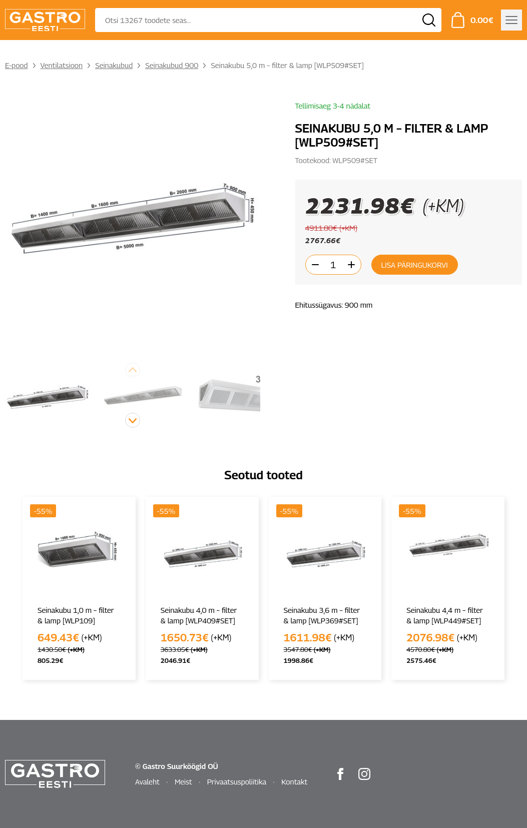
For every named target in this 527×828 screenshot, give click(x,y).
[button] (132, 420)
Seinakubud (114, 65)
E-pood (16, 65)
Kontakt (294, 781)
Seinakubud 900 (171, 65)
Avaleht (147, 781)
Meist (183, 781)
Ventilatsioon (62, 65)
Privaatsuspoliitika (237, 781)
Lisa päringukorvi (414, 264)
